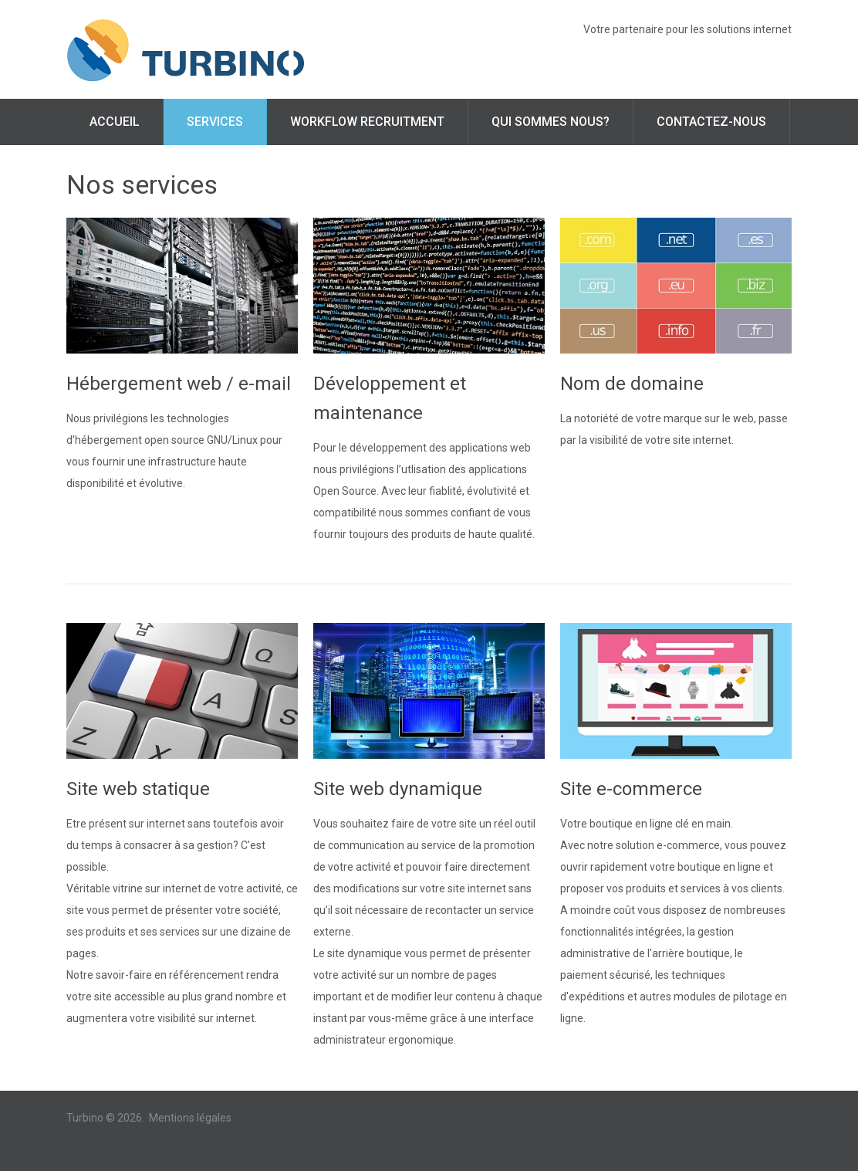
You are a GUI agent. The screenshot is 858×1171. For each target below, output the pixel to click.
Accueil (115, 121)
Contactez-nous (711, 121)
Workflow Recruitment (367, 121)
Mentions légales (190, 1118)
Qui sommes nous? (550, 121)
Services (215, 121)
